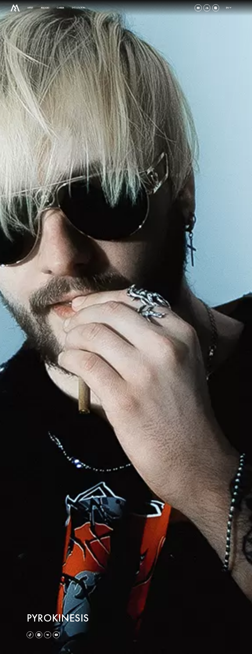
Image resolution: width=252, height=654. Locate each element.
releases (45, 7)
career (60, 7)
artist (30, 7)
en (227, 7)
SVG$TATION (78, 7)
